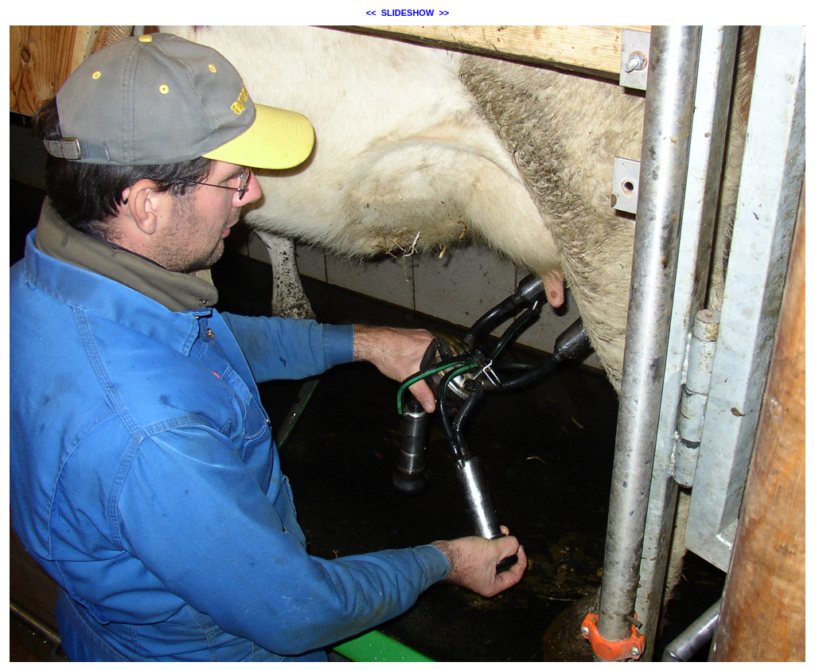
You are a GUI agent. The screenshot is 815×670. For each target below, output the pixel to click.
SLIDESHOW (408, 13)
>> (444, 13)
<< (371, 13)
